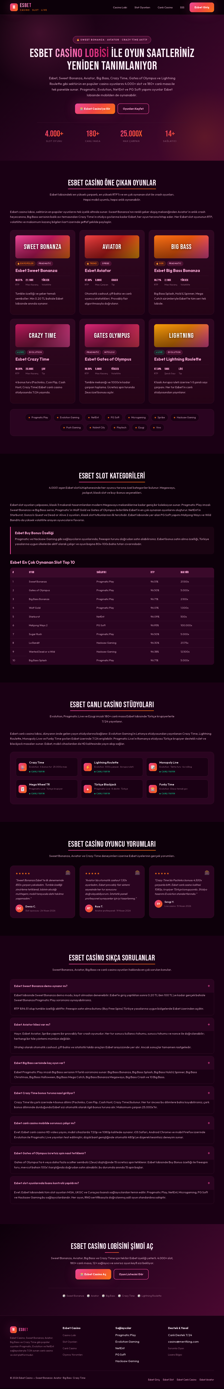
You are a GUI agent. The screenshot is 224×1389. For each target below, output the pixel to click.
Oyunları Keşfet (133, 108)
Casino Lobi (120, 7)
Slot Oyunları (142, 7)
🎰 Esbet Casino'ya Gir (95, 108)
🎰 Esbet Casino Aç (93, 1275)
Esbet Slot (168, 1380)
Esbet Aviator (207, 1380)
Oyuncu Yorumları (73, 1355)
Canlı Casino (165, 7)
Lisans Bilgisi (175, 1355)
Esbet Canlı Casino (186, 1380)
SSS (182, 7)
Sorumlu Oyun (176, 1349)
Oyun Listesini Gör (131, 1275)
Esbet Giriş (202, 7)
